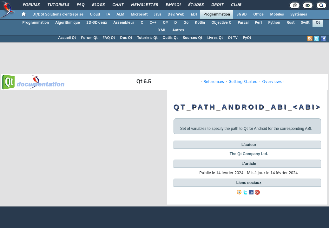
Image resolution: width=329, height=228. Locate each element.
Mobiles (277, 14)
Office (258, 14)
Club (235, 5)
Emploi (173, 5)
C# (165, 23)
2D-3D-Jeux (96, 23)
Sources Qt (192, 38)
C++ (152, 23)
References (213, 82)
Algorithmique (67, 23)
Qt (318, 23)
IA (108, 14)
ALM (120, 14)
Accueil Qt (67, 38)
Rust (290, 23)
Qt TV (233, 38)
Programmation (216, 14)
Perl (258, 23)
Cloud (95, 14)
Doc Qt (126, 38)
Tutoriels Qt (147, 38)
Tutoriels (57, 5)
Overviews (272, 82)
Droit (217, 5)
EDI (194, 14)
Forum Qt (89, 38)
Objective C (221, 23)
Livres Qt (215, 38)
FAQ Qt (108, 38)
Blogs (98, 5)
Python (274, 23)
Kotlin (200, 23)
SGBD (241, 14)
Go (185, 23)
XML (162, 30)
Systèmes (298, 14)
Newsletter (144, 5)
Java (157, 14)
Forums (31, 5)
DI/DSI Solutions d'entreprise (57, 14)
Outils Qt (170, 38)
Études (195, 5)
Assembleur (123, 23)
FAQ (80, 5)
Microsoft (139, 14)
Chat (117, 5)
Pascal (243, 23)
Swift (305, 23)
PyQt (247, 38)
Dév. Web (176, 14)
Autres (178, 30)
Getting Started (243, 82)
